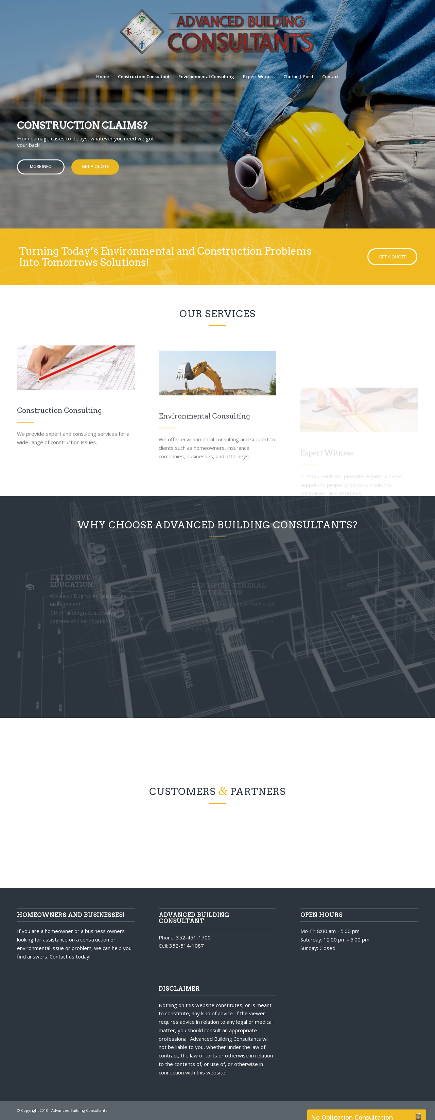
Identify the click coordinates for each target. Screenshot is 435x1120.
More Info (41, 165)
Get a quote (95, 165)
